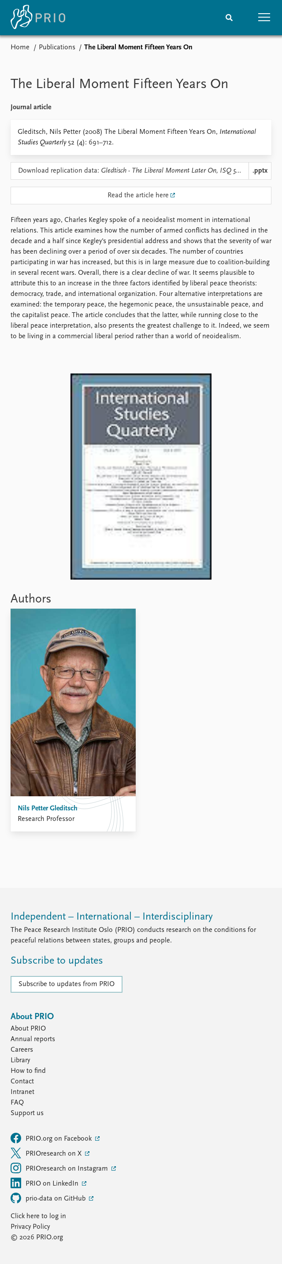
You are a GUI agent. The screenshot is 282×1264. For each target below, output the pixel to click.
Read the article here (138, 195)
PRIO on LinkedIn (45, 1183)
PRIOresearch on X (47, 1153)
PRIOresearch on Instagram (60, 1168)
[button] (264, 17)
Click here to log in (38, 1216)
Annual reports (33, 1039)
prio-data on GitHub (49, 1198)
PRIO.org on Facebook (52, 1138)
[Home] (38, 18)
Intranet (22, 1092)
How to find (28, 1071)
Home (20, 47)
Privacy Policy (30, 1227)
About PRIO (28, 1028)
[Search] (229, 17)
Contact (22, 1081)
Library (20, 1060)
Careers (22, 1049)
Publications (57, 47)
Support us (27, 1113)
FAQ (17, 1102)
